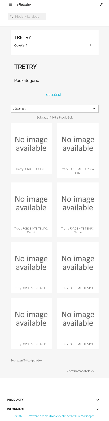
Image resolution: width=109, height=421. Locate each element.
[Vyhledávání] (27, 16)
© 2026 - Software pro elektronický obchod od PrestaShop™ (54, 416)
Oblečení (20, 45)
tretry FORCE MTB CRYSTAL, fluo (78, 170)
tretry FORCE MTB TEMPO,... (31, 288)
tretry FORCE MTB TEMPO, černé (31, 230)
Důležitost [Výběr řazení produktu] (55, 109)
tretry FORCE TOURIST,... (31, 169)
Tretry (22, 37)
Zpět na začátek (81, 371)
